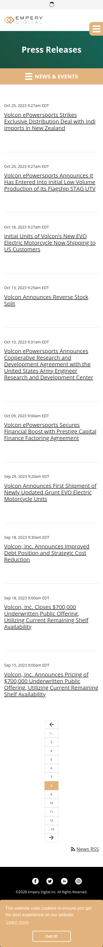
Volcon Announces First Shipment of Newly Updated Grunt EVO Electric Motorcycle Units (50, 492)
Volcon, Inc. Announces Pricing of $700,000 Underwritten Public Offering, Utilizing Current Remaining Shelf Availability (51, 684)
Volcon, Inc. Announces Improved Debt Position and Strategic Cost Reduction (46, 553)
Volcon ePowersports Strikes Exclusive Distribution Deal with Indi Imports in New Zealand (49, 121)
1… (51, 733)
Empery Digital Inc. (42, 892)
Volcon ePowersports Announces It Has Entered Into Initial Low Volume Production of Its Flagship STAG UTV (50, 182)
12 (51, 820)
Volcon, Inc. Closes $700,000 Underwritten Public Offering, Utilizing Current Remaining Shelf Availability (46, 617)
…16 (51, 829)
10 (51, 803)
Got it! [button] (51, 936)
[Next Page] (51, 837)
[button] (96, 29)
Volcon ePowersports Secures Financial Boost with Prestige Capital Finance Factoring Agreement (50, 431)
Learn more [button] (17, 922)
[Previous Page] (52, 724)
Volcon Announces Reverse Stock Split (46, 300)
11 (51, 812)
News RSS (84, 849)
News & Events (51, 76)
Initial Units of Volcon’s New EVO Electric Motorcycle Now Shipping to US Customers (50, 243)
